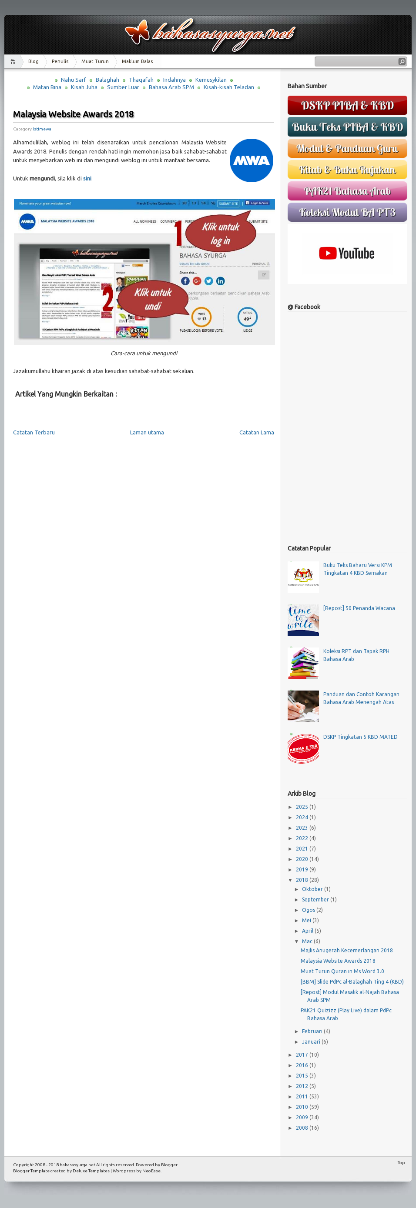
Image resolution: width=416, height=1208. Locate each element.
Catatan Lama (256, 432)
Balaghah (107, 80)
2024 (302, 817)
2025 (302, 807)
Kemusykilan (211, 80)
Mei (307, 920)
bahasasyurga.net (77, 1164)
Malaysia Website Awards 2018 (73, 114)
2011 (302, 1096)
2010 (302, 1107)
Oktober (313, 889)
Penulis (60, 61)
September (316, 899)
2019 (302, 869)
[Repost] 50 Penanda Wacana (359, 608)
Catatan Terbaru (34, 432)
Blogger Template (31, 1170)
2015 (302, 1075)
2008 (302, 1128)
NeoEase (151, 1170)
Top (401, 1162)
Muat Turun (95, 61)
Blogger (169, 1164)
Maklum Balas (137, 61)
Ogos (309, 910)
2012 (302, 1086)
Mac (308, 941)
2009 (302, 1117)
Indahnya (174, 80)
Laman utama (147, 432)
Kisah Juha (84, 87)
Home (14, 61)
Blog (33, 61)
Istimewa (42, 129)
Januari (312, 1041)
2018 (302, 880)
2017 (302, 1055)
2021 (302, 848)
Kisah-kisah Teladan (229, 87)
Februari (313, 1031)
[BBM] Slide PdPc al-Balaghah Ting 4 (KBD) (352, 981)
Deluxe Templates (91, 1170)
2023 (302, 828)
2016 (302, 1065)
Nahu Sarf (73, 80)
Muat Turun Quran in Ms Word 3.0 (342, 971)
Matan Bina (47, 87)
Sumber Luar (123, 87)
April (308, 931)
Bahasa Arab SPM (171, 87)
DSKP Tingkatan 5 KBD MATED (360, 737)
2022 (302, 838)
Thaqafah (141, 80)
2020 (302, 859)
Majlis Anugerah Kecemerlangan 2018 (347, 950)
